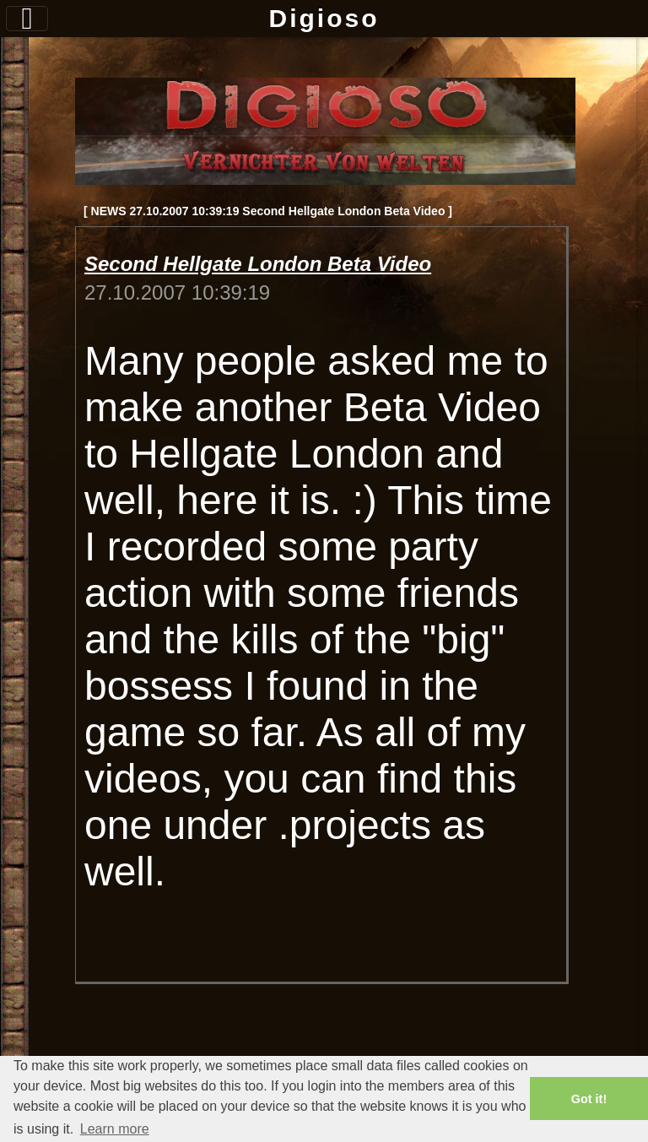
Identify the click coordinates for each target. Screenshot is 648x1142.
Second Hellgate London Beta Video (257, 263)
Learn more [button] (114, 1129)
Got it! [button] (589, 1099)
